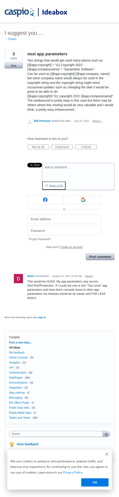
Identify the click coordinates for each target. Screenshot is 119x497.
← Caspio (11, 39)
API (11, 367)
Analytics (14, 362)
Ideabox (54, 12)
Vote (13, 65)
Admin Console (18, 357)
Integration (15, 387)
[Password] (64, 231)
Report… (97, 121)
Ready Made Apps (20, 412)
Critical (89, 147)
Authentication (17, 372)
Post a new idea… (20, 342)
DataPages (16, 377)
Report (89, 276)
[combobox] (57, 434)
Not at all (40, 147)
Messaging (15, 397)
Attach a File (56, 185)
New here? (64, 247)
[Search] (106, 434)
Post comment (100, 257)
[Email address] (64, 219)
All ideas (14, 347)
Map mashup (17, 392)
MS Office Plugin (19, 402)
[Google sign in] (83, 199)
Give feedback (27, 444)
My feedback (17, 352)
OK (94, 482)
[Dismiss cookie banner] (106, 455)
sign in (42, 317)
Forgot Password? (40, 239)
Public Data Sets (19, 407)
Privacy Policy (72, 472)
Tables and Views (19, 417)
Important (64, 147)
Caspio (14, 337)
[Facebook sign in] (45, 199)
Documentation (18, 382)
